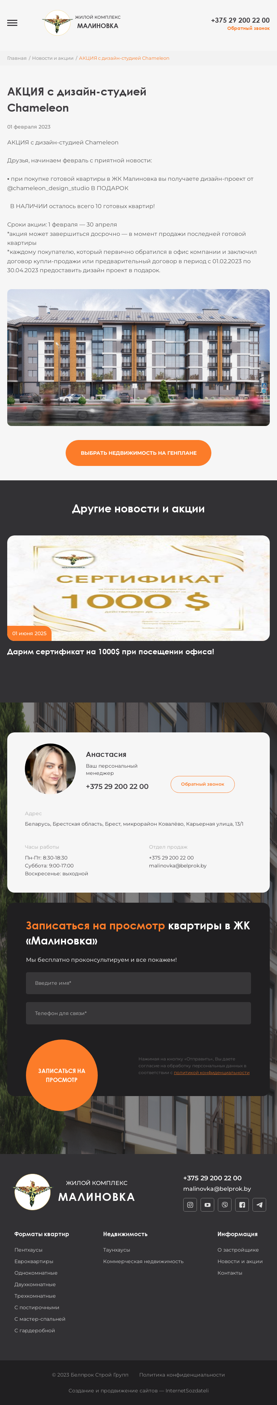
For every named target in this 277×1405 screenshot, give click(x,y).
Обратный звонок (248, 28)
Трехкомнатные (35, 1296)
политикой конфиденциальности (212, 1072)
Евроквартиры (33, 1261)
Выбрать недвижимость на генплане (139, 453)
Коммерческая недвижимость (143, 1261)
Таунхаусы (116, 1250)
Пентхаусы (28, 1250)
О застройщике (238, 1250)
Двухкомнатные (35, 1284)
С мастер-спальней (40, 1319)
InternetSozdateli (187, 1390)
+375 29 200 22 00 (240, 20)
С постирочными (37, 1307)
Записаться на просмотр (61, 1075)
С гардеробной (34, 1330)
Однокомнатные (36, 1273)
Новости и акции (240, 1261)
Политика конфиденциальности (182, 1375)
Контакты (229, 1273)
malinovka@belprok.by (178, 865)
